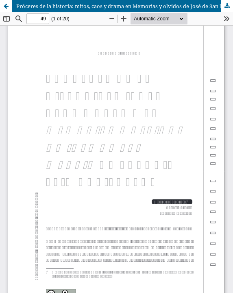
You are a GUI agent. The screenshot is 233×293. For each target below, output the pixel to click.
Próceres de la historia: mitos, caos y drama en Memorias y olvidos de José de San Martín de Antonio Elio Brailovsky (124, 6)
